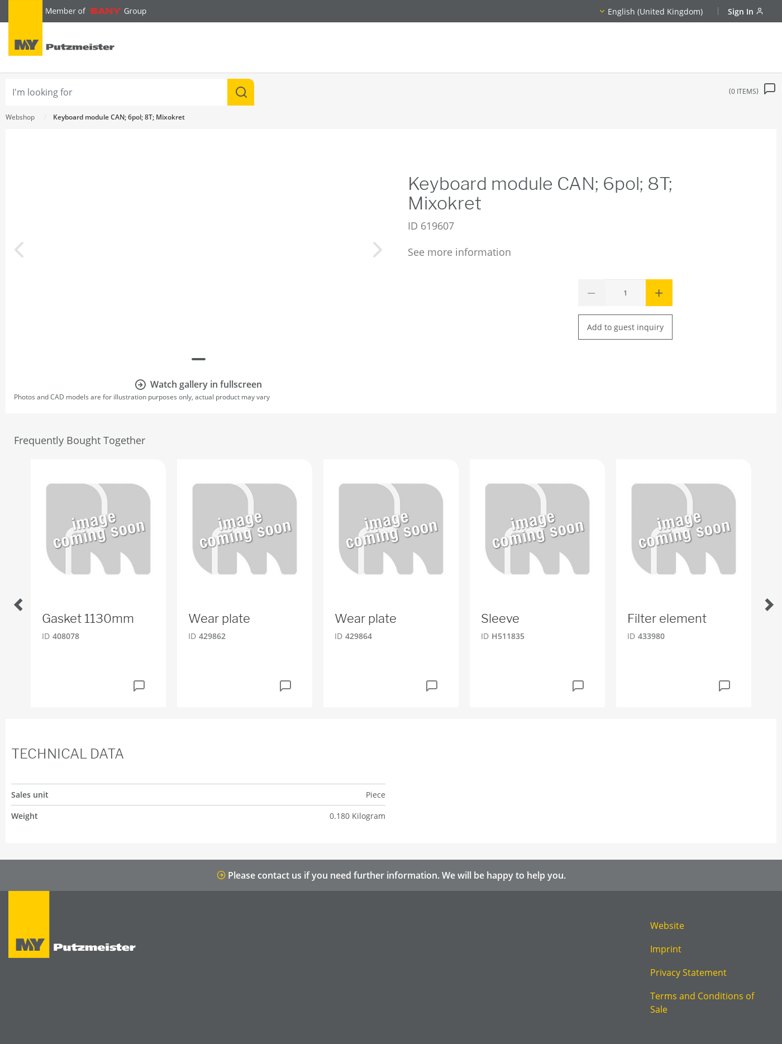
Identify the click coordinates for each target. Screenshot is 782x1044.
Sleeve (500, 618)
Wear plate (219, 618)
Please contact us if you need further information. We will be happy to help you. (391, 875)
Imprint (665, 949)
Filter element (667, 618)
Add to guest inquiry (625, 327)
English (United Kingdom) (655, 11)
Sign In (746, 11)
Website (667, 925)
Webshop (20, 117)
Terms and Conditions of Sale (702, 1003)
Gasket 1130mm (88, 618)
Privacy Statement (688, 972)
